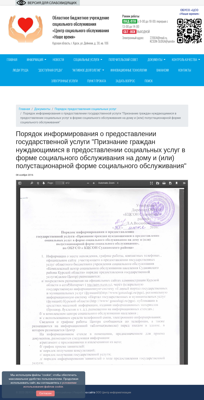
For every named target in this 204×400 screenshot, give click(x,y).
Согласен (45, 393)
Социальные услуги (86, 59)
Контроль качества (184, 59)
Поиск (149, 81)
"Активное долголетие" (86, 70)
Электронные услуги (64, 81)
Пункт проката (96, 81)
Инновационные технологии (129, 70)
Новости (58, 59)
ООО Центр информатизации (113, 392)
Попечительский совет (123, 59)
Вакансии (163, 70)
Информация (35, 59)
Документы (154, 59)
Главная (12, 59)
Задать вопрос (125, 81)
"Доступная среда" (50, 70)
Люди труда (20, 70)
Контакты (184, 70)
